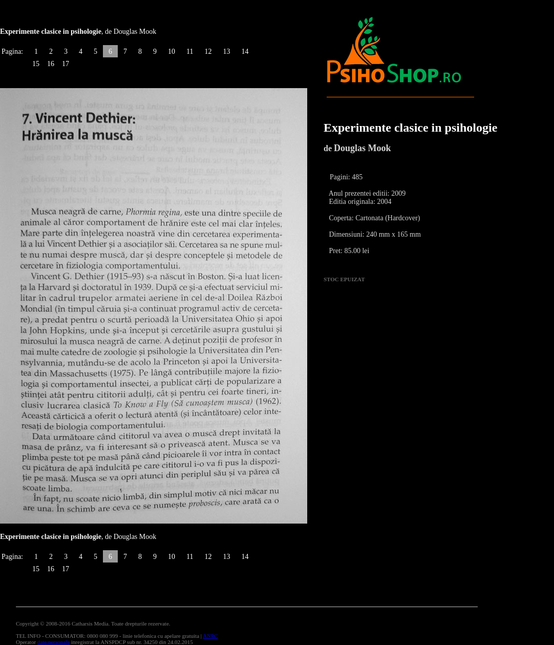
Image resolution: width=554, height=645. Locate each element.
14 (244, 51)
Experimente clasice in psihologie (410, 127)
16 (50, 64)
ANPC (210, 636)
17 (65, 64)
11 (189, 51)
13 (226, 51)
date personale (53, 642)
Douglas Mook (362, 148)
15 (35, 64)
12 (207, 51)
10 (171, 51)
